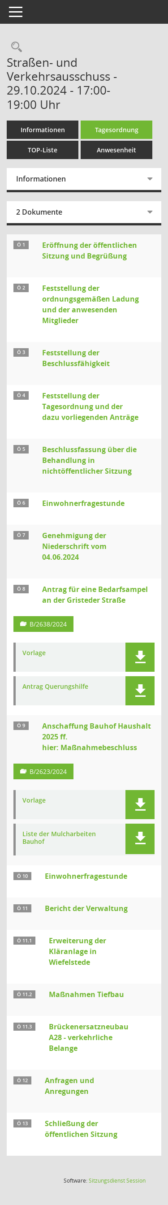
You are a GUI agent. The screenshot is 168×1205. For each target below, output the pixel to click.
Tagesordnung (116, 129)
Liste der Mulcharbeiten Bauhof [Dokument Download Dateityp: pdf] (59, 838)
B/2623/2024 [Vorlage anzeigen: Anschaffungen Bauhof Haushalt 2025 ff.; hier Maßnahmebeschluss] (48, 771)
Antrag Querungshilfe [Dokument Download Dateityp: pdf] (55, 687)
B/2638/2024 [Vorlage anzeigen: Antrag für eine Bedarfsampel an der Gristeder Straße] (48, 624)
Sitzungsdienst (117, 1180)
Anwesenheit (116, 150)
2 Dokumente (39, 212)
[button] (140, 657)
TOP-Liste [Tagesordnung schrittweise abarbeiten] (42, 150)
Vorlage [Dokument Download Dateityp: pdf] (34, 653)
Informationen (43, 129)
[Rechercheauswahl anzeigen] (14, 47)
